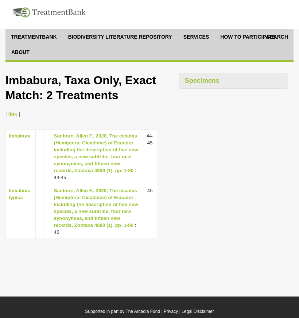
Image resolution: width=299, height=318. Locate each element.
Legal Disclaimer (198, 311)
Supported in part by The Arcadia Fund (122, 311)
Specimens (202, 80)
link (12, 114)
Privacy (171, 311)
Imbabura (20, 136)
